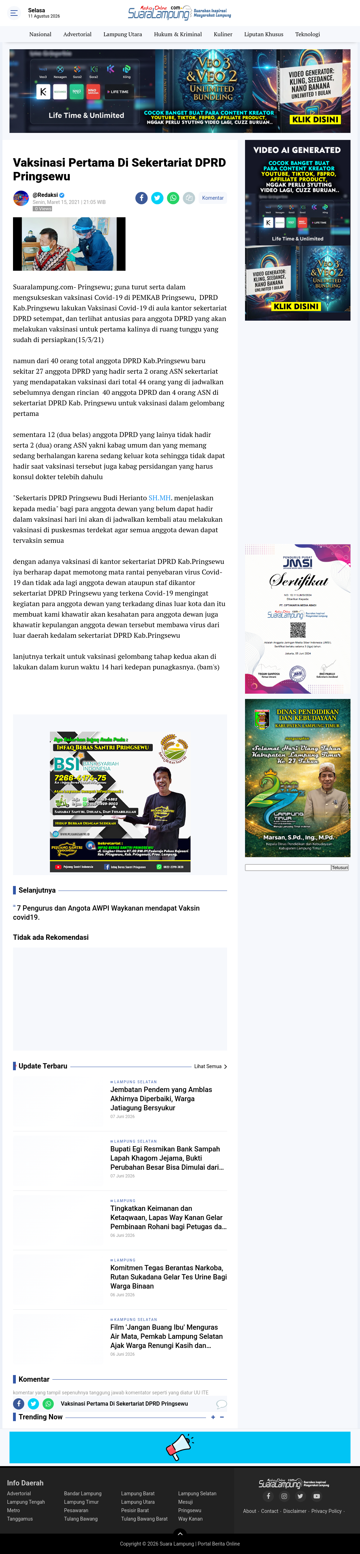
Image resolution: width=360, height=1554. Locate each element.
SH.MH (160, 497)
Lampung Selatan (135, 1082)
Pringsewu (189, 1510)
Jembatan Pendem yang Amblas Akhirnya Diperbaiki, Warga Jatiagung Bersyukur (161, 1098)
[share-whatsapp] (173, 198)
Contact (269, 1511)
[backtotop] (180, 1535)
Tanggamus (20, 1519)
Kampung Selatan (136, 1320)
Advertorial (77, 34)
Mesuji (185, 1502)
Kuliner (223, 34)
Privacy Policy (326, 1511)
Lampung (125, 1201)
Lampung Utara (123, 34)
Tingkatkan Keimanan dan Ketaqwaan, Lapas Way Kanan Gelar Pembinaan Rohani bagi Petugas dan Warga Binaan (168, 1217)
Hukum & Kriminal (178, 34)
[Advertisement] (120, 1002)
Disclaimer (295, 1511)
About (249, 1511)
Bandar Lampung (82, 1493)
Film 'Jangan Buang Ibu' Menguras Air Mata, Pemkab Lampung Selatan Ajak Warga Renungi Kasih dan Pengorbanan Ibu (166, 1336)
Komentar (213, 198)
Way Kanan (190, 1519)
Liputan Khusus (263, 34)
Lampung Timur (81, 1502)
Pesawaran (76, 1510)
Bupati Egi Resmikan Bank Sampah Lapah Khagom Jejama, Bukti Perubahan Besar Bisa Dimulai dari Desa (165, 1158)
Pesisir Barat (135, 1510)
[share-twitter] (157, 198)
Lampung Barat (138, 1493)
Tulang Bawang (81, 1519)
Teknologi (307, 34)
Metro (13, 1510)
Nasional (41, 34)
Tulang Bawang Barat (144, 1519)
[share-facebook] (141, 198)
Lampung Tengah (26, 1502)
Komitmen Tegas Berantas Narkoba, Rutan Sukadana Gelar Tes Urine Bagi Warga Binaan (168, 1277)
